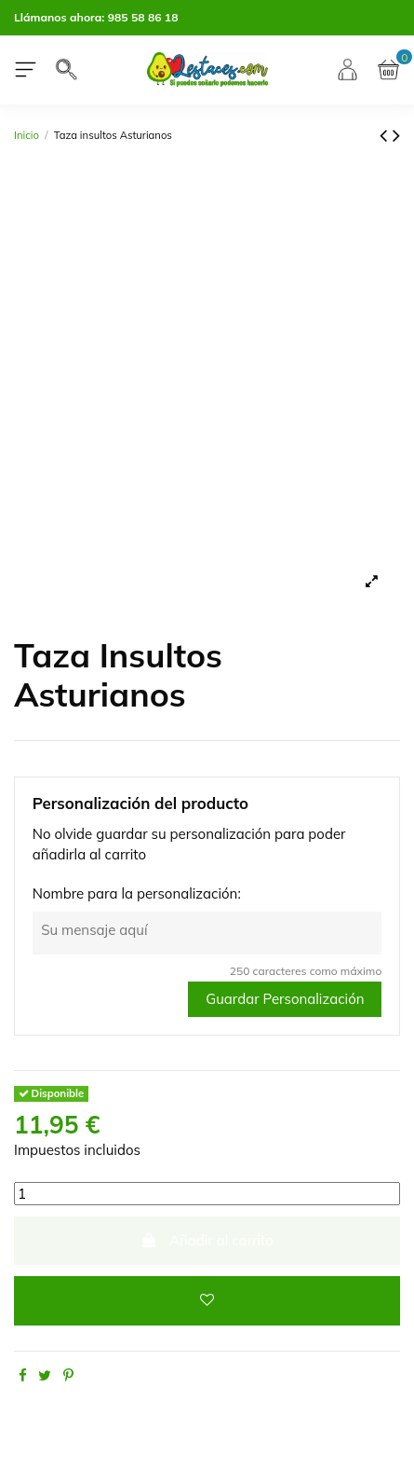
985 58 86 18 (143, 17)
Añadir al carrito (207, 1240)
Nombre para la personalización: (137, 893)
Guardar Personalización (285, 999)
